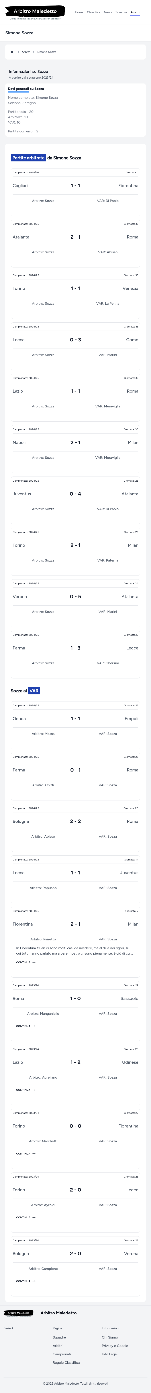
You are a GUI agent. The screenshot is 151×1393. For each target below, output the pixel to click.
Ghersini (112, 663)
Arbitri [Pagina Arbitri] (26, 52)
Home (79, 12)
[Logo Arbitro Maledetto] (35, 12)
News (108, 12)
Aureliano (49, 1077)
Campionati (62, 1354)
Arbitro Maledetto (66, 1383)
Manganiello (49, 1013)
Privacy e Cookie (115, 1346)
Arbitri (135, 12)
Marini (112, 355)
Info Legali (110, 1354)
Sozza (49, 201)
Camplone (49, 1269)
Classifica (93, 12)
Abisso (112, 252)
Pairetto (49, 939)
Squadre (121, 12)
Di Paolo (112, 201)
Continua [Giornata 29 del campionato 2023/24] (26, 1026)
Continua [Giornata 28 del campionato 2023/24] (26, 1090)
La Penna (112, 303)
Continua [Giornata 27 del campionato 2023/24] (26, 1153)
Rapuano (50, 888)
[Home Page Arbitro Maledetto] (13, 52)
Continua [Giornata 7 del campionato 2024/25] (26, 962)
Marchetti (49, 1141)
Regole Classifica (66, 1362)
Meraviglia (112, 406)
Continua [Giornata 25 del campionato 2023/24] (26, 1217)
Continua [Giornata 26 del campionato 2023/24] (26, 1281)
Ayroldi (49, 1205)
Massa (50, 734)
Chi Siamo (110, 1337)
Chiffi (49, 785)
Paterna (112, 560)
